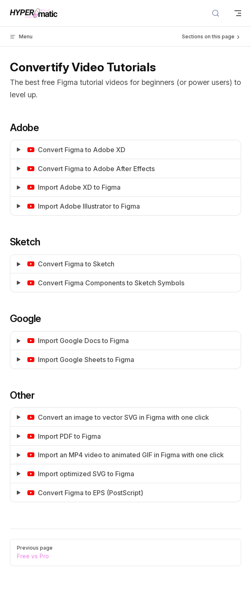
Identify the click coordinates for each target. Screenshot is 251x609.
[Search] (216, 13)
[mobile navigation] (238, 13)
